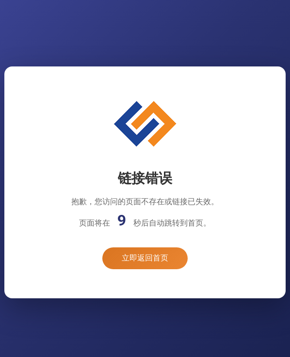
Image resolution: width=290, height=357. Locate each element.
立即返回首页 (145, 257)
